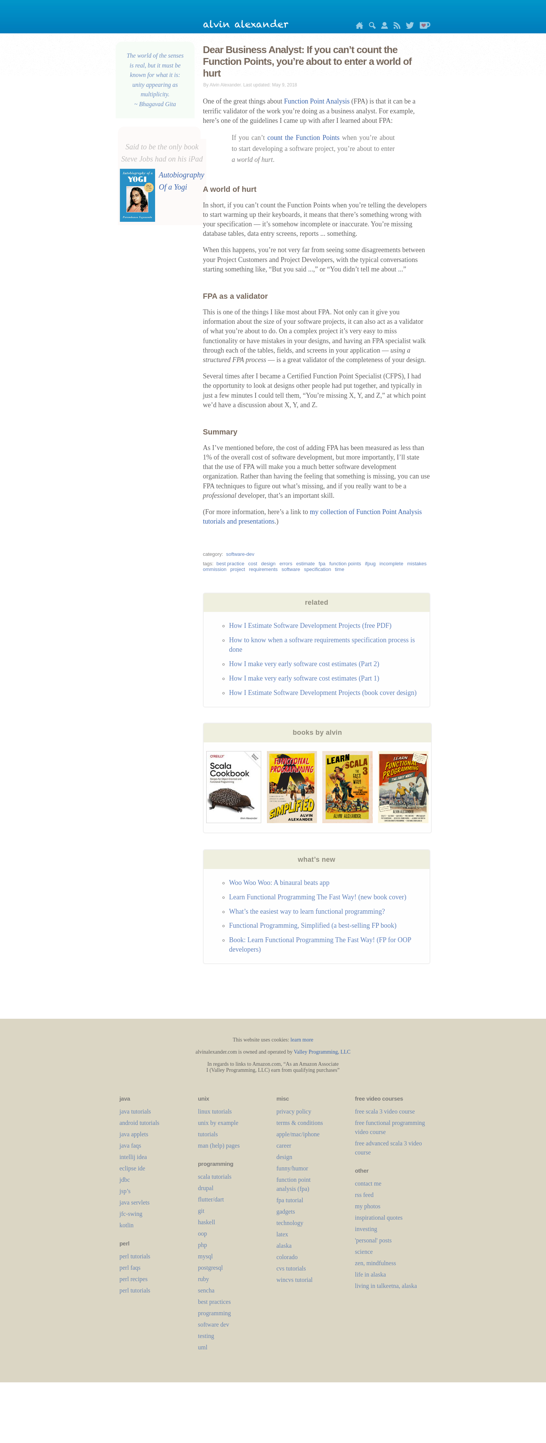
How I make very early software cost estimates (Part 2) (304, 664)
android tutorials (139, 1123)
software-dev (240, 554)
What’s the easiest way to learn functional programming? (307, 911)
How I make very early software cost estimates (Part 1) (304, 678)
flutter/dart (211, 1199)
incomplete (391, 563)
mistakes (417, 563)
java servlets (134, 1202)
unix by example (218, 1123)
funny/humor (292, 1168)
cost (252, 563)
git (201, 1211)
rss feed (364, 1195)
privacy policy (293, 1111)
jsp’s (124, 1191)
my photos (367, 1206)
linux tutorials (215, 1111)
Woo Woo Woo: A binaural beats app (279, 882)
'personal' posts (373, 1240)
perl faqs (130, 1267)
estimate (305, 563)
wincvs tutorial (294, 1280)
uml (202, 1347)
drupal (205, 1188)
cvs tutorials (291, 1268)
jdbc (124, 1179)
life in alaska (370, 1274)
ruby (203, 1279)
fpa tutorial (289, 1200)
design (268, 563)
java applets (133, 1134)
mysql (205, 1256)
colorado (287, 1257)
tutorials (208, 1134)
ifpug (370, 563)
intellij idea (133, 1157)
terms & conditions (299, 1123)
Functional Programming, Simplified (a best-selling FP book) (313, 925)
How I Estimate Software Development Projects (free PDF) (310, 625)
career (283, 1145)
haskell (206, 1222)
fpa (321, 563)
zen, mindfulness (375, 1263)
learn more (301, 1040)
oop (202, 1233)
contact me (368, 1183)
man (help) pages (219, 1145)
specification (317, 569)
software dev (213, 1324)
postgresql (210, 1267)
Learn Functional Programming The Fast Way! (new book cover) (317, 897)
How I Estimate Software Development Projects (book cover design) (323, 692)
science (364, 1252)
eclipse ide (132, 1168)
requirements (263, 569)
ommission (214, 569)
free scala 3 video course (385, 1111)
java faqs (130, 1145)
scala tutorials (214, 1176)
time (339, 569)
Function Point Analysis (317, 101)
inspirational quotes (379, 1217)
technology (289, 1223)
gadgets (285, 1211)
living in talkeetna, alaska (386, 1286)
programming (214, 1313)
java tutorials (135, 1111)
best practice (231, 563)
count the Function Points (303, 137)
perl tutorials (134, 1256)
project (237, 569)
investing (366, 1229)
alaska (284, 1245)
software (290, 569)
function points (345, 563)
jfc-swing (130, 1214)
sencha (206, 1290)
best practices (214, 1302)
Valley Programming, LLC (322, 1052)
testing (206, 1336)
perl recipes (133, 1279)
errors (285, 563)
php (202, 1245)
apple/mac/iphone (298, 1134)
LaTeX (282, 1234)
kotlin (126, 1225)
